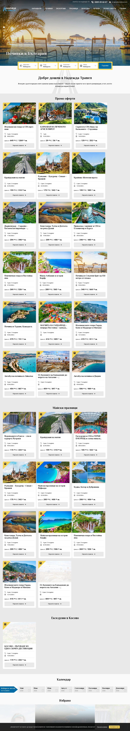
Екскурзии (61, 9)
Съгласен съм (114, 727)
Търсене (105, 66)
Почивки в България (26, 54)
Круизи (96, 9)
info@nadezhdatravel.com (118, 2)
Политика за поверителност (40, 697)
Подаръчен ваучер (37, 702)
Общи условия (60, 694)
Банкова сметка (36, 700)
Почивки (49, 9)
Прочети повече (102, 727)
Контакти (34, 689)
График (123, 9)
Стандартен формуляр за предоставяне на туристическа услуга (66, 704)
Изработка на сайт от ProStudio (108, 717)
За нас (33, 694)
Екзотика (86, 9)
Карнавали (36, 9)
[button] (4, 27)
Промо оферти (109, 9)
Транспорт (58, 700)
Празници (73, 9)
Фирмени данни (60, 697)
